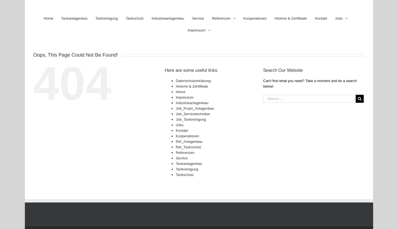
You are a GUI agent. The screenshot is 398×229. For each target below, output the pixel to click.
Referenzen (185, 153)
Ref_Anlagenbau (189, 141)
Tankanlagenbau (189, 164)
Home (180, 92)
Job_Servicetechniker (193, 114)
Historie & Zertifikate (192, 86)
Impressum (184, 97)
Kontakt (182, 130)
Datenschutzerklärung (193, 81)
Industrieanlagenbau (192, 103)
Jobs (179, 125)
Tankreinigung (187, 169)
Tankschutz (185, 175)
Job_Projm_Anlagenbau (195, 108)
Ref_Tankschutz (188, 147)
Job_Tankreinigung (191, 119)
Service (182, 158)
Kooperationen (187, 136)
